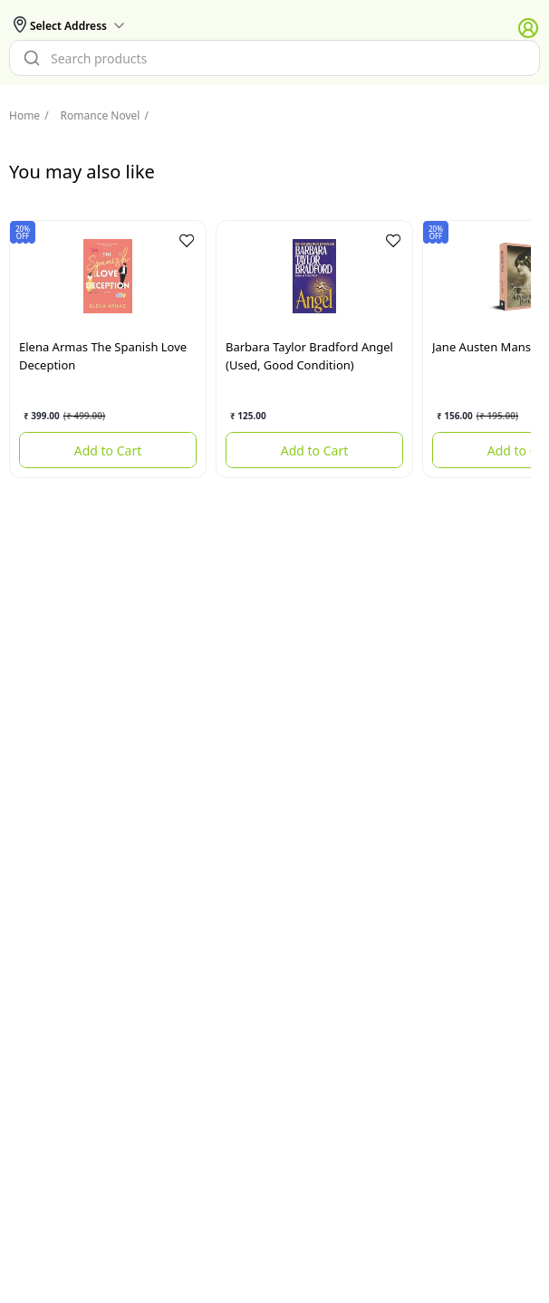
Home (24, 115)
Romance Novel (92, 115)
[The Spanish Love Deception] (108, 276)
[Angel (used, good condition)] (314, 276)
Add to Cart (108, 450)
